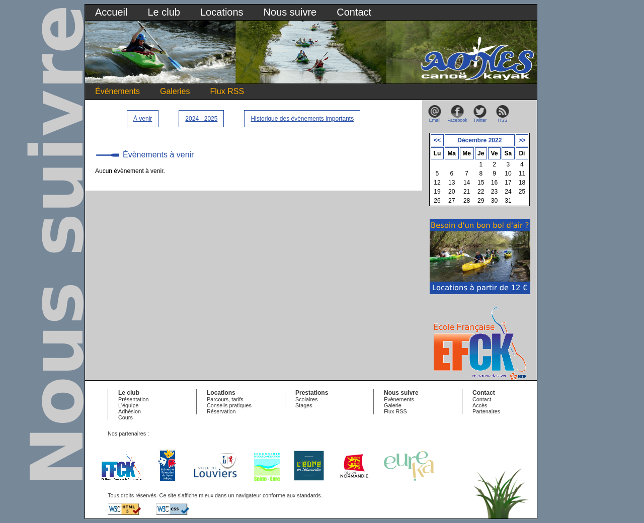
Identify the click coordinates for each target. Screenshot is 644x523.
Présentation (133, 399)
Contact (354, 12)
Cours (125, 417)
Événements (117, 91)
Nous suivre (290, 12)
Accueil (111, 12)
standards (308, 495)
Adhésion (129, 411)
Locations (222, 12)
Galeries (175, 91)
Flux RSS (227, 91)
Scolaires (306, 399)
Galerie (392, 405)
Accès (479, 405)
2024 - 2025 (201, 118)
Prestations (311, 392)
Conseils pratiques (229, 405)
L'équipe (128, 405)
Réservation (221, 411)
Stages (303, 405)
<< (437, 140)
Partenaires (486, 411)
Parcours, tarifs (225, 399)
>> (521, 140)
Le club (163, 12)
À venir (142, 118)
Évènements (399, 399)
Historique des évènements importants (302, 118)
